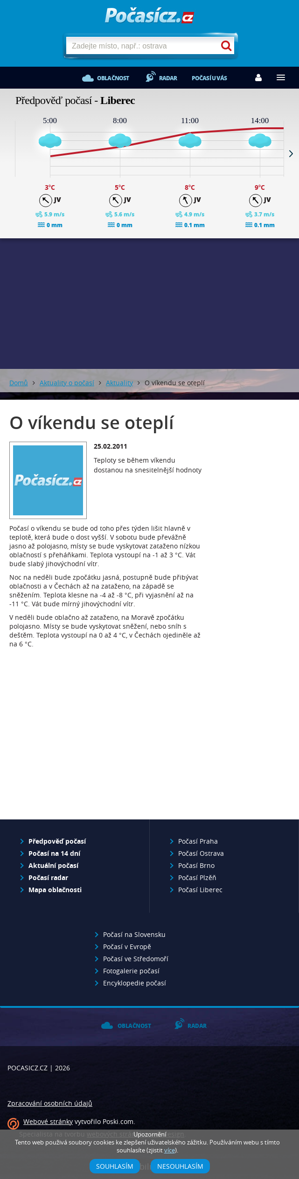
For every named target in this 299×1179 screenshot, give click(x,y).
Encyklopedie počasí (134, 982)
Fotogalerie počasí (131, 970)
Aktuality (119, 382)
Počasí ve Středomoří (135, 958)
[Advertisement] (106, 737)
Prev (8, 153)
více (169, 1150)
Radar (168, 78)
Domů (18, 382)
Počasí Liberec (200, 889)
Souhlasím (114, 1166)
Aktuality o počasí (67, 382)
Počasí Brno (196, 865)
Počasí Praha (198, 841)
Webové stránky (48, 1121)
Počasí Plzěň (197, 877)
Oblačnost (113, 78)
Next (291, 153)
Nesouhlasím (180, 1166)
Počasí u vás (209, 78)
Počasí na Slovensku (134, 934)
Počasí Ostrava (201, 853)
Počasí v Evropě (127, 946)
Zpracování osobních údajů (49, 1103)
